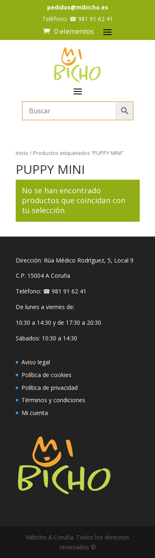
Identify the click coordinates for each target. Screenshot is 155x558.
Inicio (22, 153)
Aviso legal (35, 362)
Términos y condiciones (53, 400)
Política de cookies (46, 375)
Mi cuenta (34, 413)
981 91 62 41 (95, 19)
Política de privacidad (49, 388)
